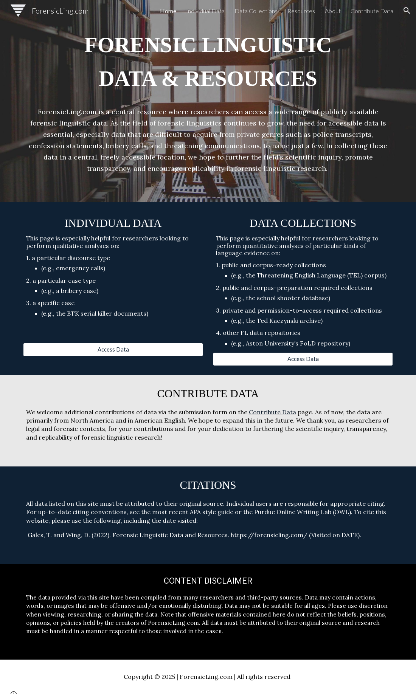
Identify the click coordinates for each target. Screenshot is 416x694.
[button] (407, 11)
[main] (208, 62)
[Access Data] (113, 349)
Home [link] (168, 10)
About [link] (333, 10)
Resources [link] (301, 10)
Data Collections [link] (256, 10)
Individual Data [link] (205, 10)
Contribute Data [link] (372, 10)
